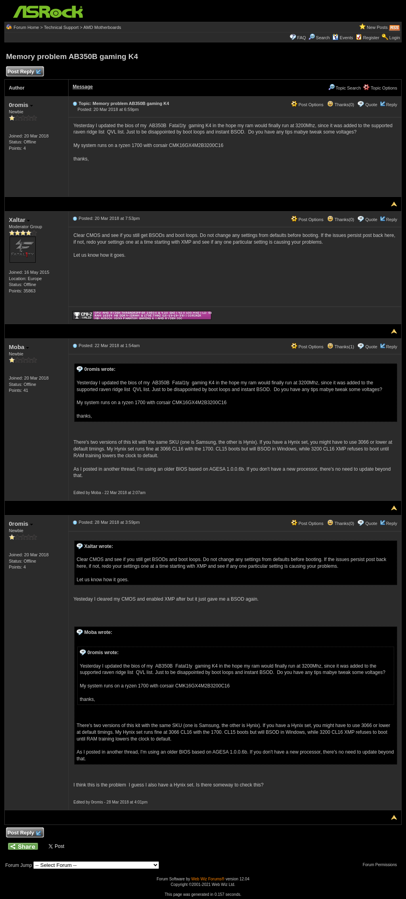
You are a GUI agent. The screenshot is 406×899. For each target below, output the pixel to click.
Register (371, 37)
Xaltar (19, 219)
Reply (391, 104)
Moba (19, 347)
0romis (21, 104)
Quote (371, 104)
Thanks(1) (340, 346)
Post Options (307, 104)
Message (83, 87)
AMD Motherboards (102, 27)
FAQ (301, 37)
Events (342, 37)
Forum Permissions (382, 865)
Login (394, 37)
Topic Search (344, 88)
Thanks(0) (340, 104)
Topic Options (380, 88)
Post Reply (24, 72)
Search (323, 37)
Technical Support (61, 27)
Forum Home (26, 27)
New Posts (377, 27)
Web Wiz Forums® (207, 879)
